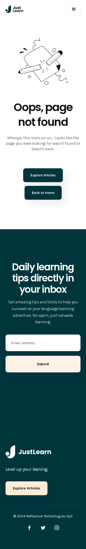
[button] (73, 9)
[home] (14, 9)
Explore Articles (26, 488)
